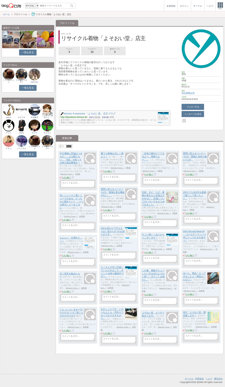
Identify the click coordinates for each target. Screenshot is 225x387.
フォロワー (92, 51)
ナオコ (8, 148)
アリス (8, 133)
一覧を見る (28, 52)
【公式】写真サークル (10, 46)
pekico (8, 117)
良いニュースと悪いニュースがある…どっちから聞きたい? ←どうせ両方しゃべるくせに (72, 201)
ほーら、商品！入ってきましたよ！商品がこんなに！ (194, 276)
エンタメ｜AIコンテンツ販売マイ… (47, 115)
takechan (34, 82)
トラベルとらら (8, 81)
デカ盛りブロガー (21, 81)
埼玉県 (185, 93)
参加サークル (115, 51)
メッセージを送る (192, 114)
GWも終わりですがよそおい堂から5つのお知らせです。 (113, 231)
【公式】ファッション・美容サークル (27, 45)
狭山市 (191, 93)
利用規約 (199, 378)
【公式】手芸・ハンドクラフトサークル (45, 45)
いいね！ (66, 177)
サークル (189, 378)
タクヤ (34, 133)
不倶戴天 (34, 117)
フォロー (69, 51)
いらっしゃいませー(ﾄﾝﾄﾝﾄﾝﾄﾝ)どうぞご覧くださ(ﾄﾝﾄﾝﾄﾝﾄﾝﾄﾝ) (71, 312)
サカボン (47, 133)
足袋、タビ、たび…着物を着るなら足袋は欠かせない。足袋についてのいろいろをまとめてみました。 (153, 198)
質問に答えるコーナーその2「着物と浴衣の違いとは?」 (195, 156)
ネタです (21, 117)
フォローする (193, 107)
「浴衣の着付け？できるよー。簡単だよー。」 (153, 156)
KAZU (21, 133)
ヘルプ (209, 378)
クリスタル (21, 148)
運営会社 (218, 378)
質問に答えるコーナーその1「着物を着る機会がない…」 (113, 192)
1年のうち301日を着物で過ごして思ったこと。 (194, 195)
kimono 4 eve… (67, 174)
